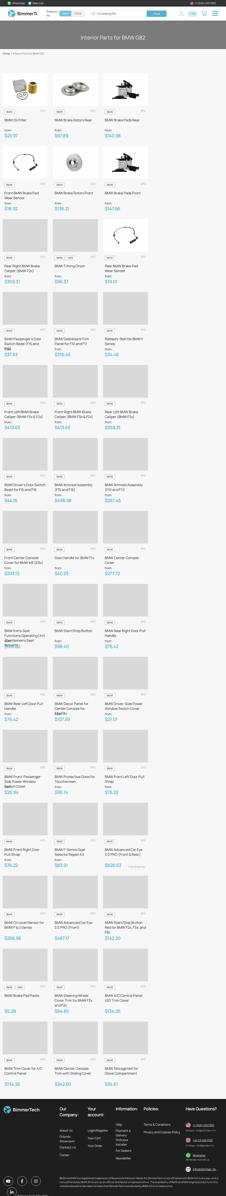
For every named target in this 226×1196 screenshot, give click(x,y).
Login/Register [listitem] (98, 1130)
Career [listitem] (64, 1155)
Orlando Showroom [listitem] (67, 1138)
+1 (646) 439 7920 (203, 1125)
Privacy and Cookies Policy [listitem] (162, 1132)
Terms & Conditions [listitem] (157, 1124)
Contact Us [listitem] (68, 1147)
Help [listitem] (119, 1124)
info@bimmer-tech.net (209, 1169)
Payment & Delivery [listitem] (123, 1133)
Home (6, 53)
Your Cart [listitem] (94, 1138)
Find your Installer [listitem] (122, 1142)
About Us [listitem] (66, 1130)
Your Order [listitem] (95, 1146)
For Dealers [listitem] (123, 1150)
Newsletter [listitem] (123, 1158)
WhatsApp (199, 1155)
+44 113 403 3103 (203, 1140)
